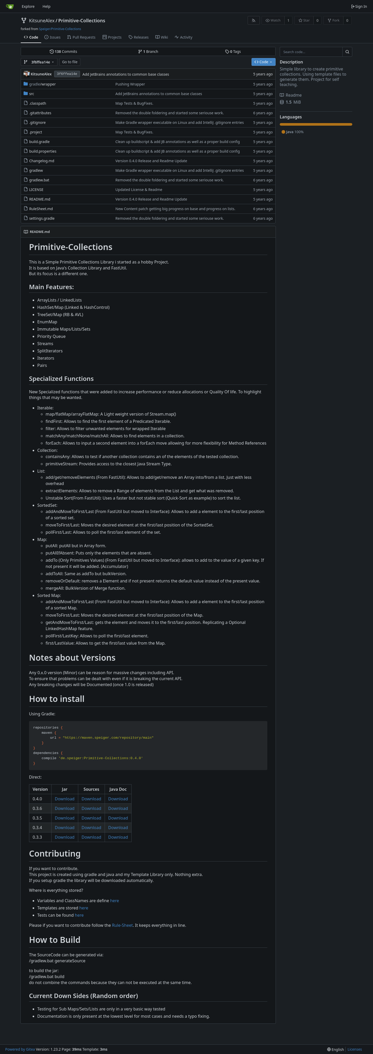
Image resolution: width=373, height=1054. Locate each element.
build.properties (42, 151)
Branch (148, 51)
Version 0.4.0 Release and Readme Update (151, 160)
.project (35, 132)
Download (65, 799)
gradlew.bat (39, 179)
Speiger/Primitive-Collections (60, 29)
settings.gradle (42, 218)
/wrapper (42, 84)
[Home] (10, 6)
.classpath (37, 103)
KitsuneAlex (42, 20)
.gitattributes (40, 112)
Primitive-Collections (81, 20)
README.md (40, 199)
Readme (291, 95)
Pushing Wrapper (130, 84)
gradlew (36, 170)
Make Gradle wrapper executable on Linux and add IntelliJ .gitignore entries (180, 122)
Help (46, 6)
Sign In (359, 6)
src (31, 93)
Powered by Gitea (20, 1049)
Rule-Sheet (122, 925)
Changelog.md (41, 160)
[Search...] (347, 52)
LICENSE (36, 189)
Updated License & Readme (139, 189)
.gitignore (37, 122)
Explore (28, 6)
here (114, 900)
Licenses (355, 1049)
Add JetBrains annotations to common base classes (125, 74)
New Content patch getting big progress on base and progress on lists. (175, 208)
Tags (233, 51)
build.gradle (39, 141)
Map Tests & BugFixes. (134, 103)
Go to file (69, 61)
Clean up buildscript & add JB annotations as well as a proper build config (178, 141)
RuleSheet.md (41, 208)
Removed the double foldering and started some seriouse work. (170, 112)
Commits (63, 51)
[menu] (335, 1049)
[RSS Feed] (254, 20)
